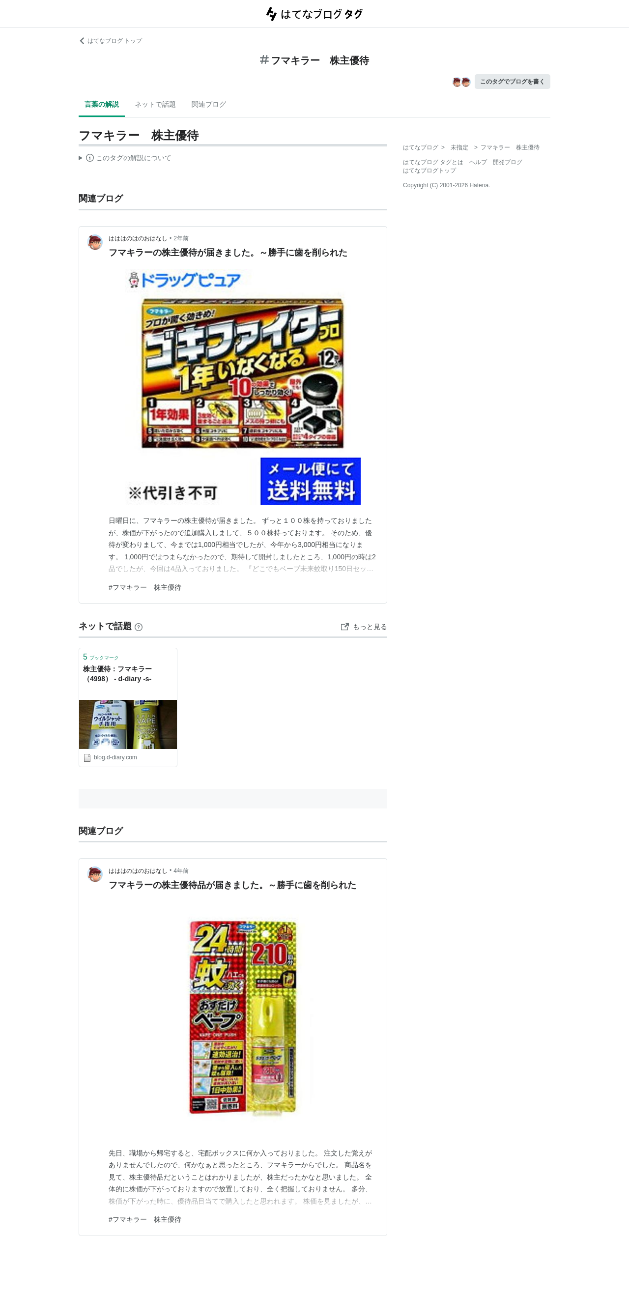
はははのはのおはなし (138, 238)
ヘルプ (478, 162)
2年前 (181, 238)
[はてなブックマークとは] (139, 626)
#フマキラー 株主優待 (145, 587)
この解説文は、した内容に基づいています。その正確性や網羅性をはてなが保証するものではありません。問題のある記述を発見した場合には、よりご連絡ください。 (125, 159)
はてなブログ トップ (110, 40)
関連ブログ (209, 104)
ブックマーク (101, 657)
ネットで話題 (155, 104)
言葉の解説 (102, 104)
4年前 (181, 870)
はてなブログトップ (429, 170)
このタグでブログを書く (512, 81)
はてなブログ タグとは (433, 162)
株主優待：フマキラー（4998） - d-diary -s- (117, 674)
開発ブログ (507, 162)
